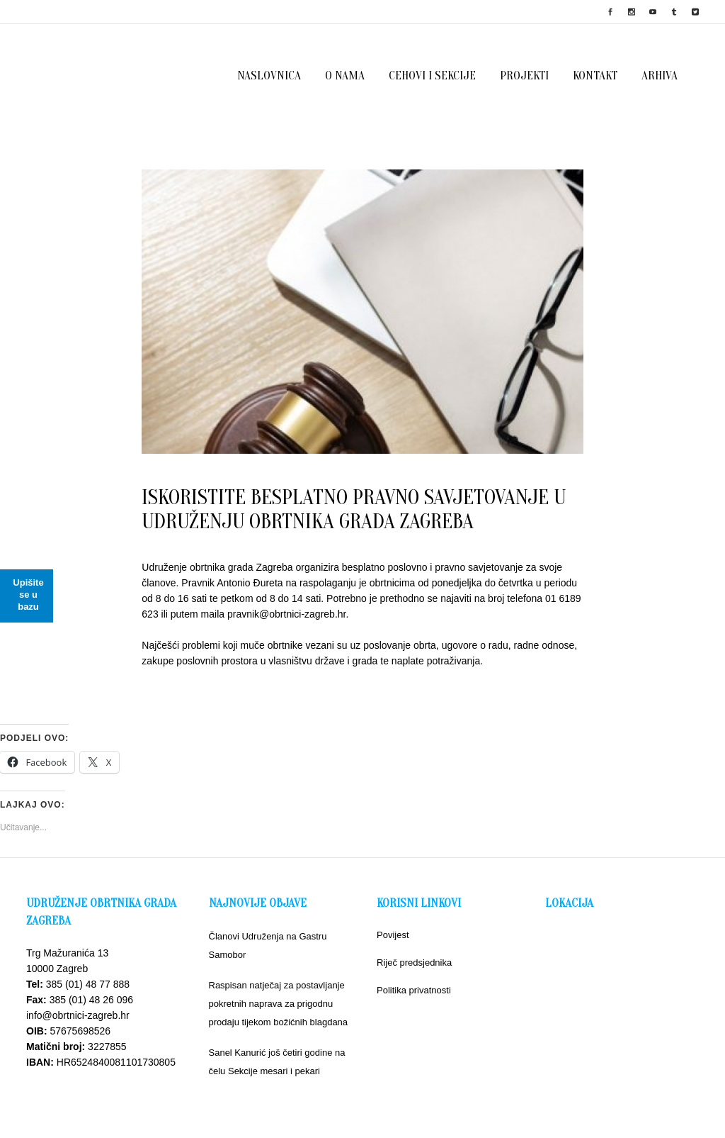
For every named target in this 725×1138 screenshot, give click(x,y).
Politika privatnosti (414, 990)
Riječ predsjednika (414, 962)
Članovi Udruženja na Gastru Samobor (268, 945)
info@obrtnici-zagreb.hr (78, 1015)
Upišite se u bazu (28, 594)
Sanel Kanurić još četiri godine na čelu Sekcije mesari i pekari (277, 1061)
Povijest (393, 935)
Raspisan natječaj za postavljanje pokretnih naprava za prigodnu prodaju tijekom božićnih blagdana (278, 1003)
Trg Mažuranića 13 (67, 953)
